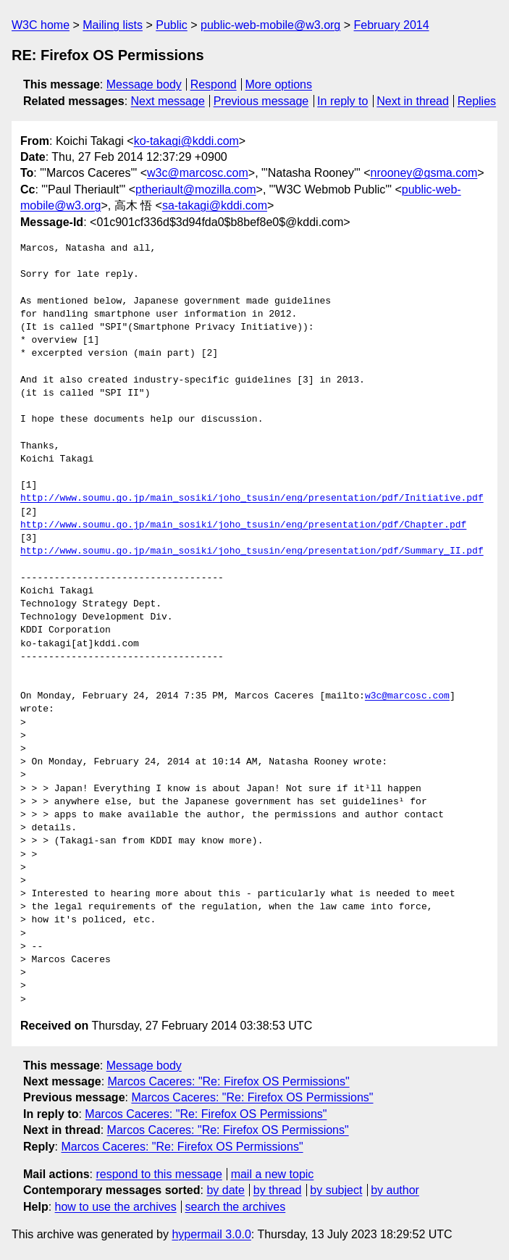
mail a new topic (272, 1174)
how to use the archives (116, 1207)
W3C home (41, 25)
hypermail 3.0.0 (211, 1234)
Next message (168, 101)
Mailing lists (113, 25)
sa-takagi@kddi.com (214, 205)
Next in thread (413, 101)
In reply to (342, 101)
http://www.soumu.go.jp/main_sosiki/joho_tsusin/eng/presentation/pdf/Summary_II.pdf (252, 551)
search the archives (235, 1207)
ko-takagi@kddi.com (186, 141)
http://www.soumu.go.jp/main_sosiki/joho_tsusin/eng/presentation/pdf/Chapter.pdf (243, 525)
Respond (213, 84)
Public (172, 25)
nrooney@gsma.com (424, 173)
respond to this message (159, 1174)
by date (225, 1190)
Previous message (261, 101)
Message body (144, 84)
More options (279, 84)
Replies (477, 101)
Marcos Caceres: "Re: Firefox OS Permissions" (229, 1081)
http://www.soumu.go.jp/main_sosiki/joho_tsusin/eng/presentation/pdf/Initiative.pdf (252, 498)
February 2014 (391, 25)
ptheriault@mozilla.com (195, 189)
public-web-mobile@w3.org (270, 25)
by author (395, 1190)
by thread (277, 1190)
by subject (336, 1190)
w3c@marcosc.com (197, 173)
